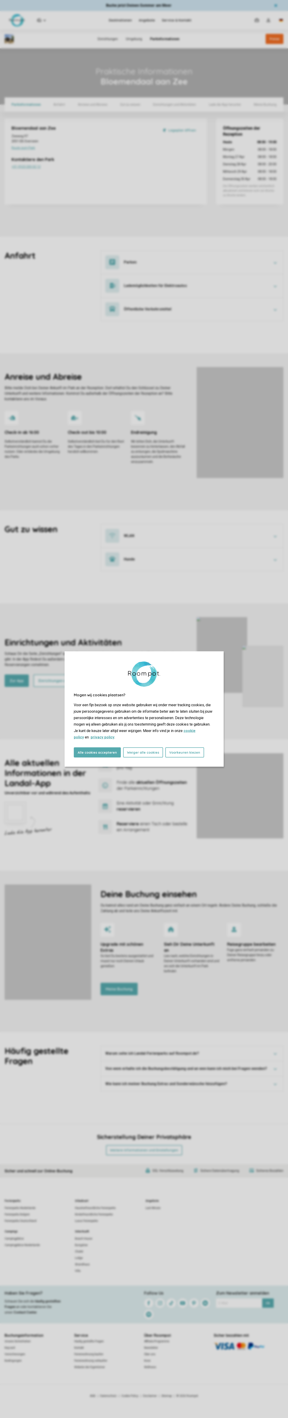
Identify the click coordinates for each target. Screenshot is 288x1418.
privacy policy (102, 737)
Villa (77, 1270)
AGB (92, 1396)
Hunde (129, 559)
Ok (268, 1303)
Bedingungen (13, 1360)
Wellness (150, 1367)
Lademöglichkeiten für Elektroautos (155, 285)
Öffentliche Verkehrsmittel (147, 309)
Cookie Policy (129, 1396)
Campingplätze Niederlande (22, 1245)
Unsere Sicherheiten (18, 1341)
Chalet (79, 1251)
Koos (147, 1360)
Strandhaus (82, 1264)
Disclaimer (150, 1396)
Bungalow (81, 1245)
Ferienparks (13, 1200)
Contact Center (25, 1312)
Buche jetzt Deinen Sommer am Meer (139, 5)
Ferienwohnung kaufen (88, 1354)
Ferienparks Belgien (17, 1214)
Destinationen (120, 20)
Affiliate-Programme (156, 1341)
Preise (274, 39)
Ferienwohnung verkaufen (90, 1360)
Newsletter (151, 1347)
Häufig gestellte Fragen (89, 1341)
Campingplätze (14, 1238)
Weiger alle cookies (143, 752)
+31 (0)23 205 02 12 (51, 167)
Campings (11, 1231)
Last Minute (152, 1208)
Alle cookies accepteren (97, 752)
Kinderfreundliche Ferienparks (94, 1214)
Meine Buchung (119, 989)
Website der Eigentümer (89, 1367)
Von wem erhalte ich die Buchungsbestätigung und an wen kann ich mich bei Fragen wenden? (186, 1068)
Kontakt (79, 1347)
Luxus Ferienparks (86, 1221)
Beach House (83, 1238)
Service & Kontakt (176, 20)
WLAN (129, 536)
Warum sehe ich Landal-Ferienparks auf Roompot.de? (152, 1053)
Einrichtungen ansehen (59, 680)
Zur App (17, 680)
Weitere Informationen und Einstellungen (144, 1150)
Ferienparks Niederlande (20, 1208)
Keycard (10, 1347)
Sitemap (166, 1396)
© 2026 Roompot (187, 1396)
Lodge (79, 1258)
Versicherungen (15, 1354)
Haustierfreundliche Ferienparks (95, 1208)
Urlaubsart (81, 1200)
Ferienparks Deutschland (20, 1221)
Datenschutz (108, 1396)
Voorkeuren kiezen (184, 752)
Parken (130, 262)
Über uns (149, 1354)
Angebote (147, 20)
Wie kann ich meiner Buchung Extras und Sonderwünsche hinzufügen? (166, 1084)
